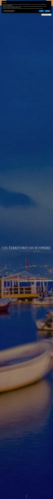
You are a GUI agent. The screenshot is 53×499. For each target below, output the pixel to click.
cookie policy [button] (10, 5)
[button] (50, 2)
